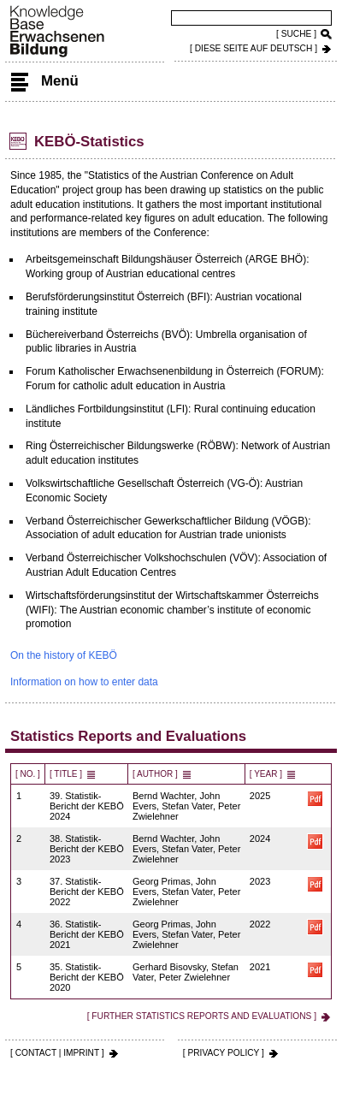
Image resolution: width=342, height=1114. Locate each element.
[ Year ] (266, 774)
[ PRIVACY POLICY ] (223, 1053)
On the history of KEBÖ (63, 655)
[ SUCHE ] (296, 34)
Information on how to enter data (84, 682)
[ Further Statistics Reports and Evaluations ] (201, 1016)
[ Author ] (155, 774)
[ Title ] (66, 774)
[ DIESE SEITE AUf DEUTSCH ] (253, 48)
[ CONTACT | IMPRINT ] (57, 1053)
